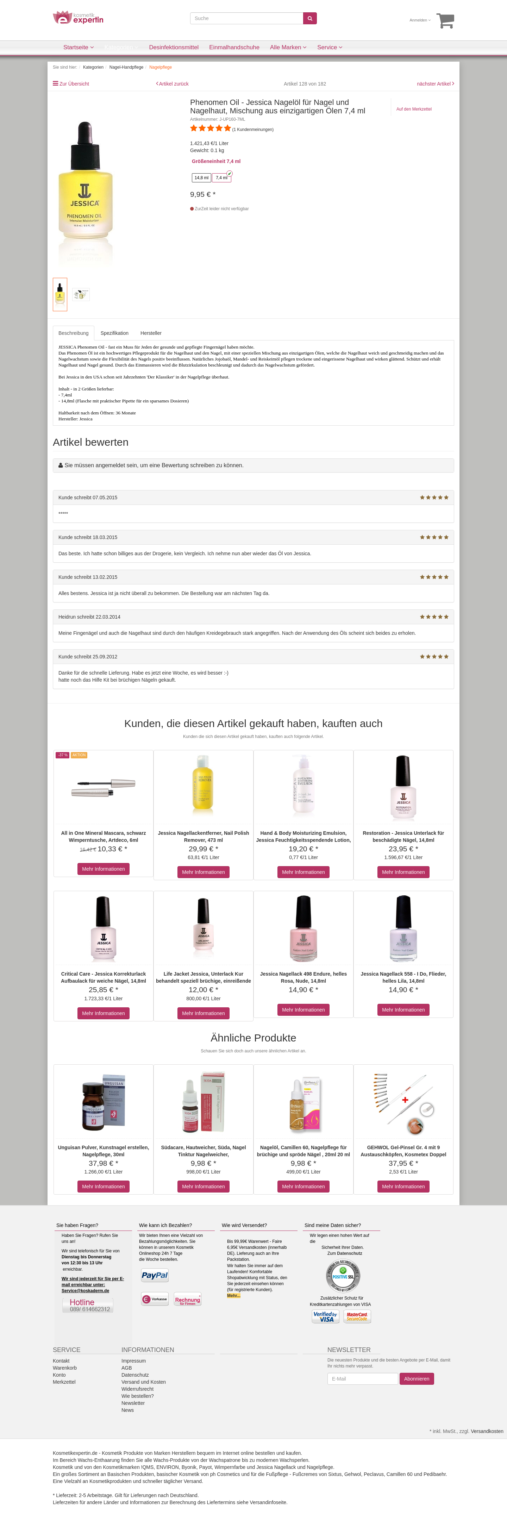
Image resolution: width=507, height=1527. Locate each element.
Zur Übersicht (74, 84)
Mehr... (233, 1295)
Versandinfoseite (268, 1502)
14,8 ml (201, 177)
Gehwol (352, 1474)
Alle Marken (288, 47)
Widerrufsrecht (137, 1389)
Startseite (78, 47)
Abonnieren (417, 1379)
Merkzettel (64, 1382)
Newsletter (133, 1403)
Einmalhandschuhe (234, 47)
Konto (59, 1375)
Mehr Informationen (103, 869)
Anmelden (420, 20)
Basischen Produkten (130, 1474)
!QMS (147, 1467)
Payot (205, 1467)
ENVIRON (167, 1467)
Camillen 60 (400, 1474)
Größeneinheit (208, 161)
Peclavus (374, 1474)
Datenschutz (349, 1253)
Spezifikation (115, 333)
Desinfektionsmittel (174, 47)
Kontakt (61, 1361)
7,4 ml (221, 177)
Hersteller (151, 333)
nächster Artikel (434, 84)
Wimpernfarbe (229, 1467)
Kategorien (122, 47)
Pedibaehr (435, 1474)
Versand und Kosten (143, 1382)
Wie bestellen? (137, 1396)
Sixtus (335, 1474)
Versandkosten (487, 1431)
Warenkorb (65, 1368)
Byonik (189, 1467)
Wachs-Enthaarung (99, 1460)
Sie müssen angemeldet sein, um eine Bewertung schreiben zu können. (154, 465)
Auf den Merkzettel (414, 109)
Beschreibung (73, 333)
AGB (126, 1368)
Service (330, 47)
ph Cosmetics (225, 1474)
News (127, 1410)
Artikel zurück (174, 84)
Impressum (133, 1361)
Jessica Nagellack (276, 1467)
